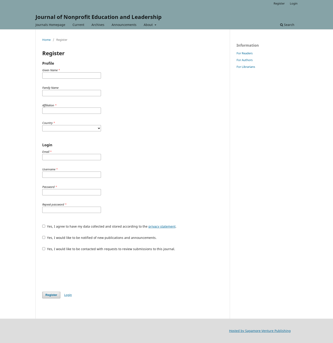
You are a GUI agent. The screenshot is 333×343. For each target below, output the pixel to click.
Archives (97, 25)
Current (78, 25)
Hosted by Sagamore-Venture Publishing (260, 331)
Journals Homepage (50, 25)
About (149, 25)
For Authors (245, 60)
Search (287, 25)
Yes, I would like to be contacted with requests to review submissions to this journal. (108, 249)
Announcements (124, 25)
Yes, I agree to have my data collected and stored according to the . (109, 226)
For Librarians (246, 67)
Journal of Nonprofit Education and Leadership (98, 17)
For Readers (245, 53)
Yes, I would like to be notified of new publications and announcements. (99, 238)
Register (279, 3)
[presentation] (76, 271)
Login (294, 3)
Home (46, 40)
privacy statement (162, 226)
